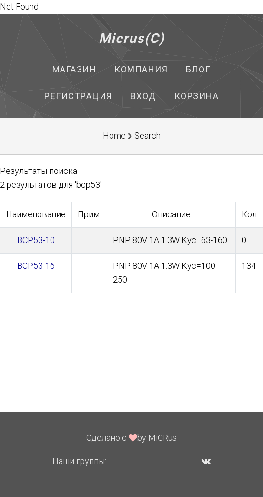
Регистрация (78, 96)
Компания (141, 69)
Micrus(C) (132, 38)
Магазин (74, 69)
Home (114, 136)
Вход (143, 96)
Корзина (196, 96)
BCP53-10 (36, 240)
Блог (198, 69)
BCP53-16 (36, 266)
